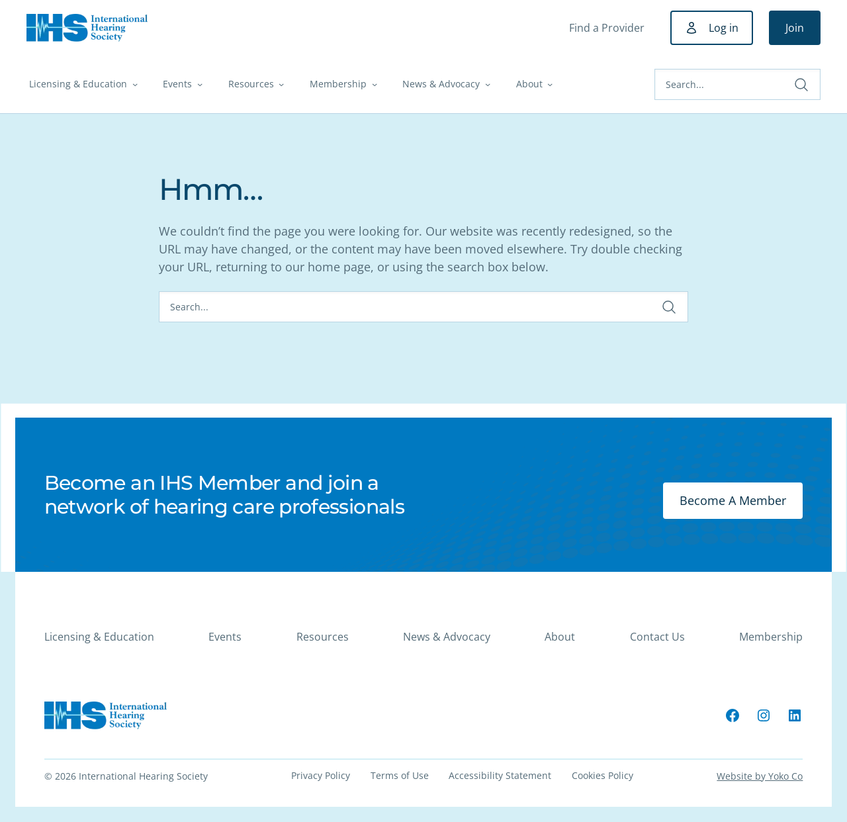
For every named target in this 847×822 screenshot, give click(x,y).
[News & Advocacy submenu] (487, 84)
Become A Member (733, 500)
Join (794, 28)
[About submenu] (550, 84)
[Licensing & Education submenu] (135, 84)
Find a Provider (607, 28)
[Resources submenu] (281, 84)
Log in (723, 28)
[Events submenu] (199, 84)
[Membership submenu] (374, 84)
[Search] (737, 84)
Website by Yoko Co (760, 776)
